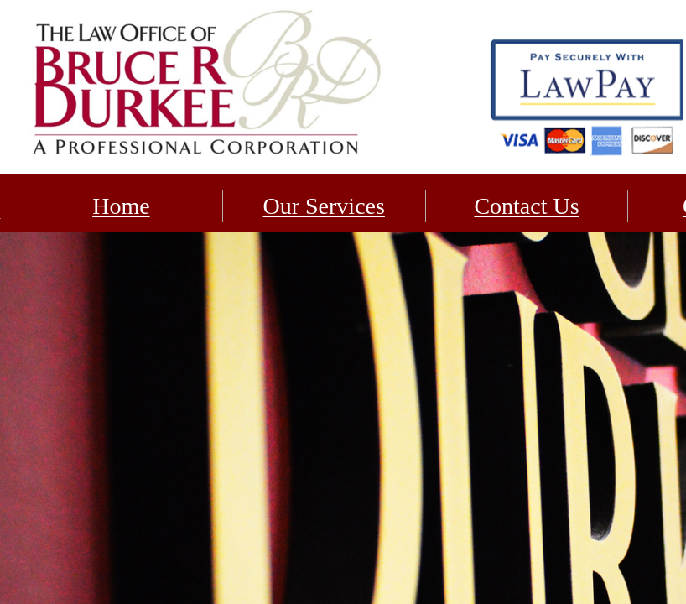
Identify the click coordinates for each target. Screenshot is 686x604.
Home (120, 206)
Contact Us (526, 206)
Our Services (323, 206)
